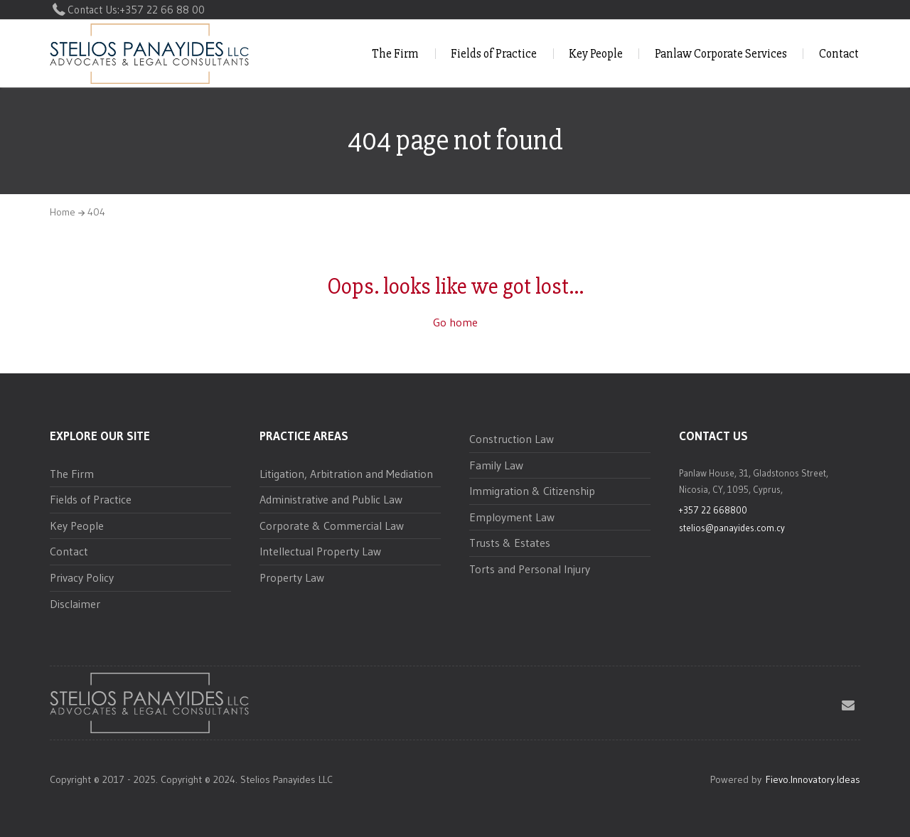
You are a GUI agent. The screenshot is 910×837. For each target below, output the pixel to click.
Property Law (291, 577)
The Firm (395, 53)
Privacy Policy (82, 577)
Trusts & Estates (509, 542)
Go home (455, 322)
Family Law (496, 465)
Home (62, 212)
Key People (596, 53)
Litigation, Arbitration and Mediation (346, 474)
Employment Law (512, 517)
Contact (839, 53)
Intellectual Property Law (320, 551)
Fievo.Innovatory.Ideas (813, 779)
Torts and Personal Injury (529, 569)
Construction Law (511, 439)
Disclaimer (75, 604)
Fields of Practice (494, 53)
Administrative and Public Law (330, 499)
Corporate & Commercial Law (331, 525)
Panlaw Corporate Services (721, 53)
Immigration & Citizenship (532, 491)
